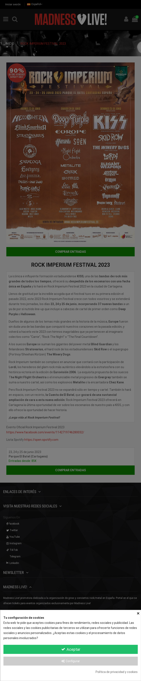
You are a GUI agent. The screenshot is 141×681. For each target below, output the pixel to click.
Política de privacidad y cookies (117, 672)
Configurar (70, 661)
